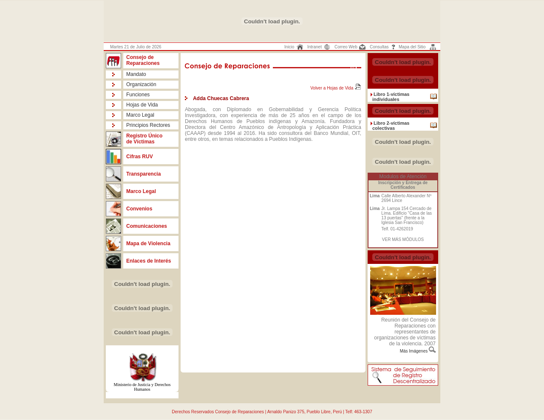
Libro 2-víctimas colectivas (390, 125)
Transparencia (143, 174)
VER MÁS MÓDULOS (403, 239)
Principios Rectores (148, 125)
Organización (141, 84)
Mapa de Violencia (148, 243)
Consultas (379, 47)
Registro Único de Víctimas (144, 139)
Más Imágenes (414, 351)
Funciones (138, 95)
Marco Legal (140, 115)
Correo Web (345, 47)
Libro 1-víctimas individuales (390, 97)
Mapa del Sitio (412, 47)
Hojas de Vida (142, 105)
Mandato (136, 74)
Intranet (314, 47)
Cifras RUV (139, 157)
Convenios (139, 209)
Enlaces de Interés (148, 261)
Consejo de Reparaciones (143, 60)
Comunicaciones (146, 226)
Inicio (289, 47)
